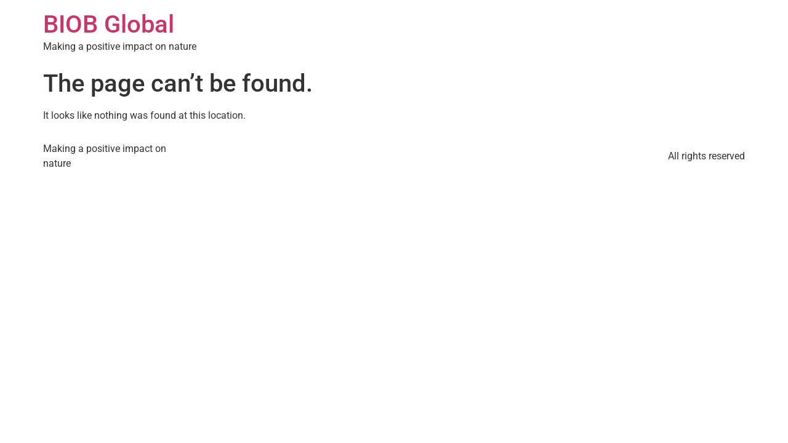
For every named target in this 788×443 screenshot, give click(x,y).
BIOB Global (108, 24)
